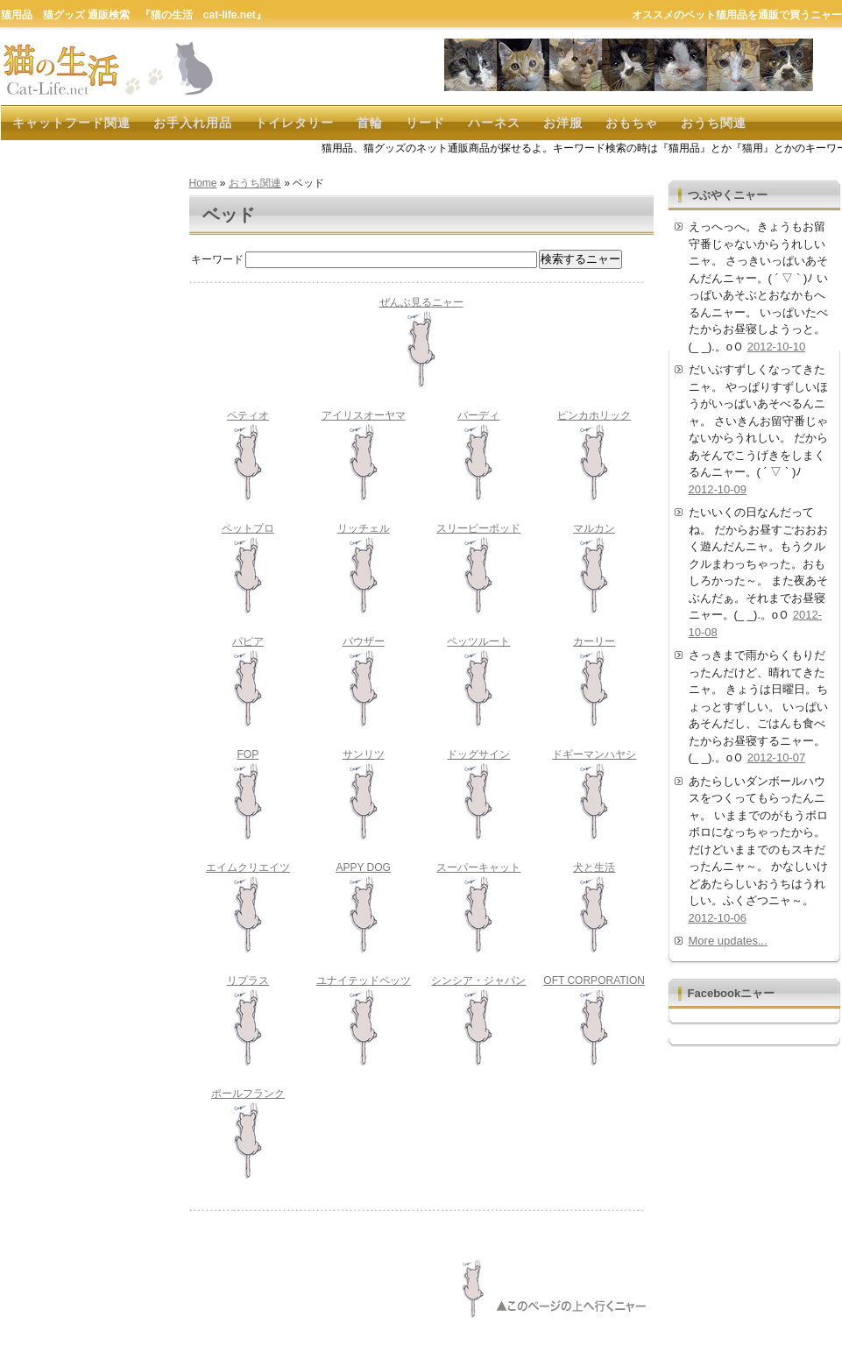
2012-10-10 (776, 346)
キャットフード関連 (71, 123)
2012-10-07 (776, 757)
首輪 (370, 123)
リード (425, 123)
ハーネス (494, 123)
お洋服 (563, 123)
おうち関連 (713, 123)
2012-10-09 (718, 489)
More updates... (728, 940)
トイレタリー (294, 123)
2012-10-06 (718, 917)
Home (203, 183)
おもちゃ (631, 123)
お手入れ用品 (192, 123)
